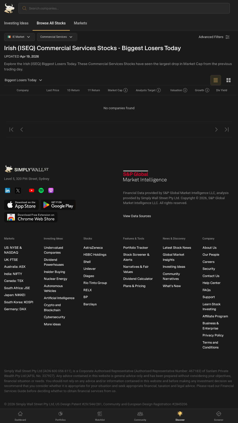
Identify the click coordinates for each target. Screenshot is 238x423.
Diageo (88, 276)
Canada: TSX (13, 281)
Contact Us (211, 276)
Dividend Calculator (138, 279)
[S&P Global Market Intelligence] (145, 178)
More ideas (52, 324)
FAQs (207, 290)
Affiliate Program (215, 316)
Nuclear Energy (55, 279)
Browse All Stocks (51, 23)
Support (209, 297)
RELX (87, 290)
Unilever (89, 269)
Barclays (90, 304)
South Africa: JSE (17, 288)
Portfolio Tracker (135, 248)
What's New (172, 286)
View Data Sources (137, 216)
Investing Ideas (16, 23)
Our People (211, 254)
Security (209, 269)
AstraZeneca (93, 248)
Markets (80, 23)
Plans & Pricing (134, 286)
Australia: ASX (14, 267)
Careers (208, 262)
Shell (87, 262)
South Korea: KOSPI (18, 302)
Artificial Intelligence (59, 298)
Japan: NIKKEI (14, 295)
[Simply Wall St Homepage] (9, 8)
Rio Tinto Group (95, 283)
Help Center (212, 283)
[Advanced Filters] (214, 37)
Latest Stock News (177, 248)
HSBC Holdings (94, 254)
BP (85, 297)
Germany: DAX (15, 309)
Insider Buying (54, 272)
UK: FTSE (11, 260)
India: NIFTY (13, 274)
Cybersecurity (54, 317)
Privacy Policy (213, 335)
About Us (209, 248)
